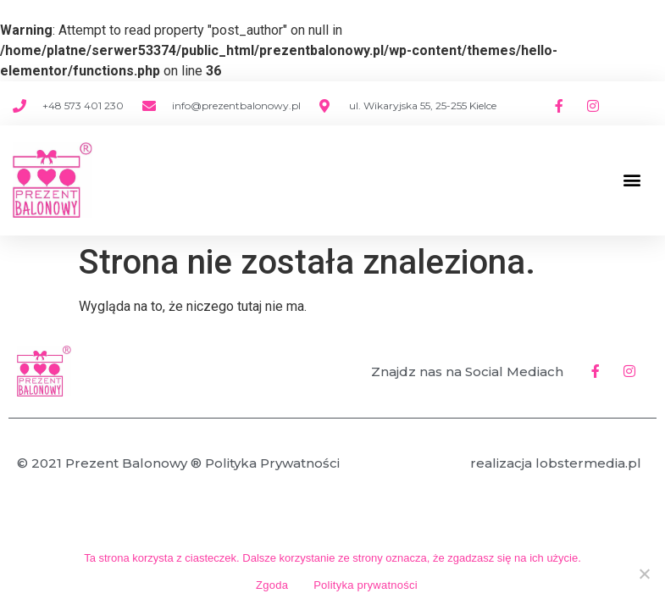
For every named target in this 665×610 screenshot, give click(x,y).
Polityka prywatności (365, 585)
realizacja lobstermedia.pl (555, 463)
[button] (632, 180)
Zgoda (272, 585)
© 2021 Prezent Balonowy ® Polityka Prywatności (178, 463)
